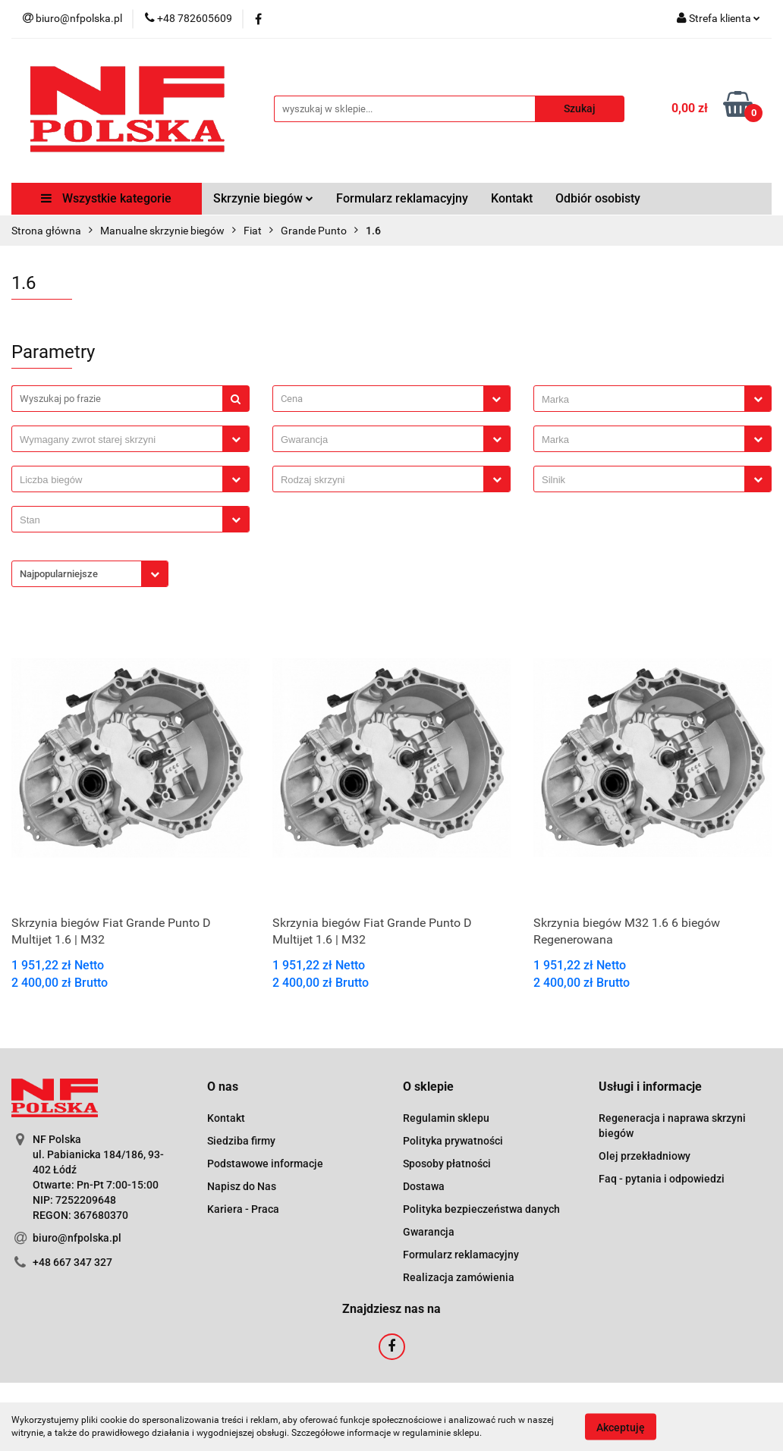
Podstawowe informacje (265, 1163)
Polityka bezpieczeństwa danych (481, 1209)
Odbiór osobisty (597, 198)
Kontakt (512, 198)
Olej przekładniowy (644, 1156)
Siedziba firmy (241, 1141)
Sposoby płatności (447, 1163)
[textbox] (378, 399)
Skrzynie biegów (263, 198)
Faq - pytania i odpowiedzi (662, 1179)
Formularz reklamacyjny (402, 198)
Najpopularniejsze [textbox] (59, 573)
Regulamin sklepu (446, 1118)
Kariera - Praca (243, 1209)
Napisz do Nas (241, 1186)
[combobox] (391, 398)
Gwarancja (428, 1232)
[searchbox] (643, 400)
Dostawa (424, 1186)
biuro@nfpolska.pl (77, 1238)
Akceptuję (620, 1427)
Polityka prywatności (453, 1141)
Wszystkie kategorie (106, 198)
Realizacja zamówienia (458, 1277)
